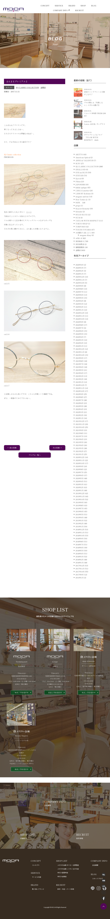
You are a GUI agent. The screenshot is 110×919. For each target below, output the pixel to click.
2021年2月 (79, 459)
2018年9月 (80, 546)
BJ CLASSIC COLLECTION (27, 87)
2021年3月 (80, 456)
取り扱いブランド (38, 889)
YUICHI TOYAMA (83, 237)
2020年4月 (80, 489)
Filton (78, 189)
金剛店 (43, 87)
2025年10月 (80, 290)
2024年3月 (80, 347)
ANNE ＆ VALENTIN (84, 168)
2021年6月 (80, 447)
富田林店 (79, 249)
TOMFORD (80, 234)
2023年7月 (80, 371)
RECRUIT (79, 10)
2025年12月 (80, 284)
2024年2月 (79, 350)
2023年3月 (80, 383)
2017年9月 (80, 582)
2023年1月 (80, 389)
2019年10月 (80, 507)
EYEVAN (79, 183)
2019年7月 (80, 516)
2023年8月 (80, 368)
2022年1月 (79, 425)
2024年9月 (80, 329)
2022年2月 (79, 422)
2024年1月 (80, 353)
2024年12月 (80, 320)
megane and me (82, 204)
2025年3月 (80, 311)
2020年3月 (80, 492)
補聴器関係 (80, 255)
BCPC (78, 171)
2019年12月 (80, 501)
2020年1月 (80, 498)
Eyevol (78, 186)
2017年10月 (80, 579)
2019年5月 (80, 522)
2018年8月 (80, 549)
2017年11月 (80, 576)
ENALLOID (81, 177)
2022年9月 (79, 401)
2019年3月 (80, 528)
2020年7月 (80, 480)
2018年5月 (80, 558)
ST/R (78, 225)
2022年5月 (79, 413)
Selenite (79, 219)
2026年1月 (80, 281)
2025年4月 (80, 308)
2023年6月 (80, 374)
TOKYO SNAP (82, 231)
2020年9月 (80, 474)
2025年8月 (80, 296)
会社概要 (95, 865)
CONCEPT (45, 5)
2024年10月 (80, 326)
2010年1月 (80, 585)
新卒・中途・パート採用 (65, 889)
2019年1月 (80, 534)
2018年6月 (80, 555)
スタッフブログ (97, 878)
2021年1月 (80, 462)
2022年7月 (79, 407)
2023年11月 (80, 359)
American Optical (83, 165)
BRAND (71, 5)
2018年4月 (80, 561)
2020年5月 (80, 486)
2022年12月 (80, 392)
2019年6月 (80, 519)
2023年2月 (79, 386)
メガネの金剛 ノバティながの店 (68, 869)
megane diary (85, 243)
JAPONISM (80, 192)
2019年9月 (80, 510)
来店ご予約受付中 (21, 700)
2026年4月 (80, 272)
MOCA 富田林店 (62, 873)
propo (78, 213)
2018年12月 (80, 537)
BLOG (93, 5)
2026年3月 (80, 275)
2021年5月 (80, 450)
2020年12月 (80, 465)
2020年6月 (80, 483)
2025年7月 (80, 299)
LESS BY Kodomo (83, 201)
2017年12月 (80, 573)
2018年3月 (80, 564)
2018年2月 (80, 567)
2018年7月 (80, 552)
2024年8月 (80, 332)
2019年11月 (80, 504)
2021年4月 (80, 453)
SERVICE (59, 5)
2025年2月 (79, 314)
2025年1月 (80, 317)
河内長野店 (80, 252)
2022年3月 (79, 419)
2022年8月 (79, 404)
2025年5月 (80, 305)
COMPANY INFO (60, 10)
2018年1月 (80, 570)
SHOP (83, 5)
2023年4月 (80, 380)
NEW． (79, 210)
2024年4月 (80, 344)
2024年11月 (80, 323)
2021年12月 (80, 428)
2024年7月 (80, 335)
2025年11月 (80, 287)
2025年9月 (80, 293)
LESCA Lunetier (82, 198)
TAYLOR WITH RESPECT (87, 228)
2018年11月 (80, 540)
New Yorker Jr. (82, 207)
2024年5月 (80, 341)
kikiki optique (81, 195)
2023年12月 (80, 356)
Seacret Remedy (82, 216)
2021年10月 (80, 435)
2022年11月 (80, 395)
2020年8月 (80, 477)
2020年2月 (79, 495)
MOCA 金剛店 (61, 876)
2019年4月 (80, 525)
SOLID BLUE (81, 222)
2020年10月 (80, 471)
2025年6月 (80, 302)
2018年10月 (80, 543)
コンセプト (36, 865)
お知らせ (79, 246)
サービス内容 (36, 877)
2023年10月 (80, 362)
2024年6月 (80, 338)
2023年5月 (80, 377)
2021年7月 (80, 444)
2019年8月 (80, 513)
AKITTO (79, 162)
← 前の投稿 (11, 447)
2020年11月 (80, 468)
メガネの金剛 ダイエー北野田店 (68, 865)
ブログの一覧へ (35, 455)
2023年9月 (80, 365)
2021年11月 (80, 431)
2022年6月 (79, 410)
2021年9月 (80, 438)
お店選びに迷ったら (83, 240)
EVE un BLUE (82, 180)
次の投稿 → (57, 447)
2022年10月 (80, 398)
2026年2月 (79, 278)
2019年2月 (80, 531)
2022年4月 (79, 416)
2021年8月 (80, 441)
